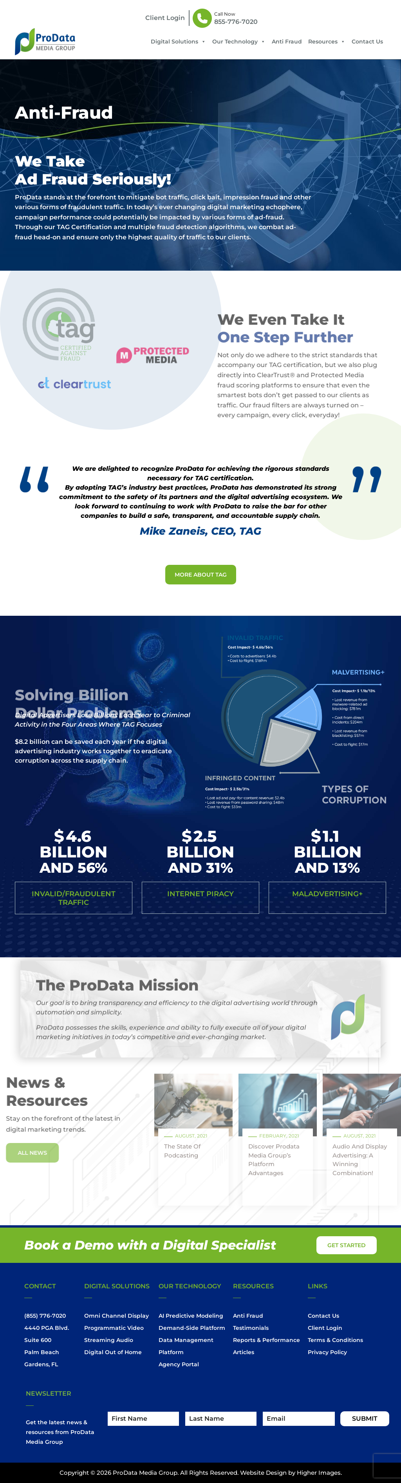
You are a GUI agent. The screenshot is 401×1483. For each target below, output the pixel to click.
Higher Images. (319, 1472)
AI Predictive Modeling (191, 1315)
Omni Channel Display (116, 1315)
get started (346, 1245)
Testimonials (251, 1327)
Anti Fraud (287, 41)
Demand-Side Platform (192, 1327)
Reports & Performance (266, 1340)
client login (165, 18)
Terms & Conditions (335, 1340)
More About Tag (201, 574)
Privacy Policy (327, 1352)
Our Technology (239, 41)
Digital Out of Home (113, 1352)
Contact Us (367, 41)
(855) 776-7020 (45, 1315)
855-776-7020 (236, 21)
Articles (243, 1352)
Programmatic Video (114, 1327)
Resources (326, 41)
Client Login (325, 1327)
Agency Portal (179, 1364)
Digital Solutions (178, 41)
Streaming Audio (108, 1340)
